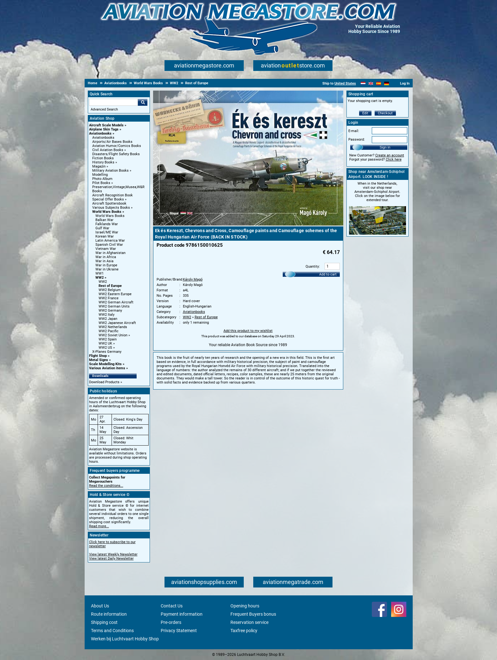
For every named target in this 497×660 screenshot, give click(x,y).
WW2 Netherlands (113, 327)
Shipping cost (104, 622)
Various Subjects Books (111, 208)
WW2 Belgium (110, 290)
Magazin (99, 166)
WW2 (99, 278)
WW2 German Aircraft (116, 302)
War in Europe (106, 265)
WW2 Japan (108, 319)
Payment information (182, 614)
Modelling (100, 175)
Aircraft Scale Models (106, 125)
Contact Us (172, 605)
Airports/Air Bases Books (112, 142)
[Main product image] (248, 224)
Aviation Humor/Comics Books (116, 146)
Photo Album (102, 179)
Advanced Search (104, 109)
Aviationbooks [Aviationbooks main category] (103, 138)
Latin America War (110, 240)
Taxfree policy (243, 630)
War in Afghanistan (110, 253)
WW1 (99, 273)
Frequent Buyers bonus (253, 614)
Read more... (99, 526)
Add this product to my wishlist (248, 331)
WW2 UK (105, 343)
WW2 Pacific (109, 331)
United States (345, 83)
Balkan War (104, 220)
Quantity (312, 266)
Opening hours (244, 605)
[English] (371, 83)
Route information (109, 614)
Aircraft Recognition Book (112, 195)
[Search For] (113, 102)
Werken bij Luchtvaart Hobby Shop (125, 638)
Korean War (104, 236)
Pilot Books (101, 183)
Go (142, 102)
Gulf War (102, 228)
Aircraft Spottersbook (109, 203)
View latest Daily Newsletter (111, 558)
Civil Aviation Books (107, 150)
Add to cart (328, 274)
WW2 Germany (110, 310)
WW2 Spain (108, 339)
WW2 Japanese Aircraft (117, 323)
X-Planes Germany (106, 352)
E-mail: (353, 131)
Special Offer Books (108, 199)
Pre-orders (171, 622)
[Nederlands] (363, 83)
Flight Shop (98, 356)
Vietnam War (105, 249)
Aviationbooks (100, 133)
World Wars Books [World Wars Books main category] (110, 216)
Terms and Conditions (112, 630)
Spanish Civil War (109, 245)
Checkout (385, 113)
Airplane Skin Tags (104, 129)
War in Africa (105, 257)
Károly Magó (193, 279)
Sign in (385, 147)
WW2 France (109, 298)
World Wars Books (106, 212)
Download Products (104, 382)
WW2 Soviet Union (113, 335)
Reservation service (249, 622)
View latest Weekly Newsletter (113, 554)
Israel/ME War (106, 232)
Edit (365, 113)
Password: (356, 139)
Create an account (389, 155)
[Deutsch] (386, 83)
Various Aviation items (107, 368)
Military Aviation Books (110, 170)
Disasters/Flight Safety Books (116, 154)
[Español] (378, 83)
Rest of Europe (110, 286)
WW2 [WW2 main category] (103, 282)
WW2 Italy (106, 315)
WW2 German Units (114, 306)
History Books (103, 162)
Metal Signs (98, 360)
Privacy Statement (179, 630)
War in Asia (104, 261)
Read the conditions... (106, 486)
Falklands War (106, 224)
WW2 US (105, 348)
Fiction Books (103, 158)
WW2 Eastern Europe (115, 294)
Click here (394, 159)
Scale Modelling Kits (105, 364)
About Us (100, 605)
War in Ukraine (107, 269)
